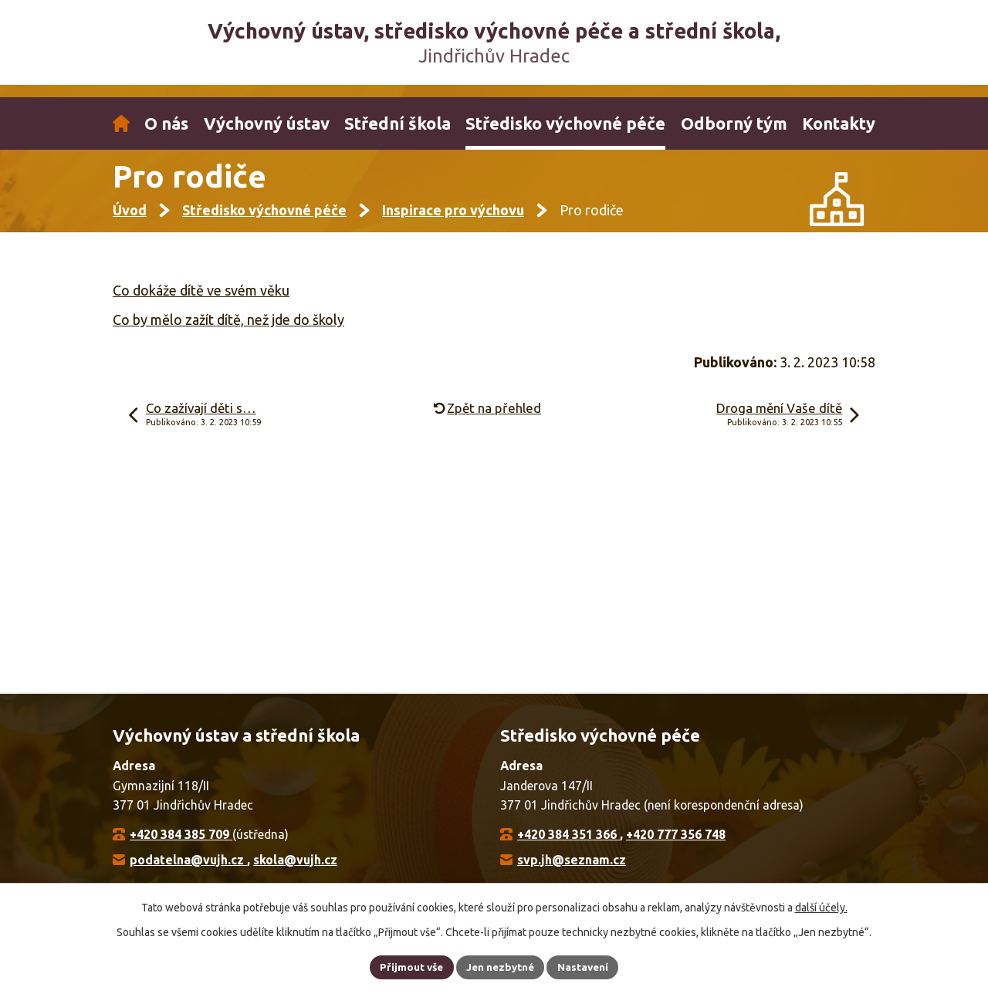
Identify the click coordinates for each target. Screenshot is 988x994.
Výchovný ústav (267, 123)
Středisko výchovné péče (565, 123)
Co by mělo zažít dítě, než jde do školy (228, 332)
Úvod (121, 123)
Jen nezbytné (500, 966)
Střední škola (397, 123)
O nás (166, 123)
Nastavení (586, 966)
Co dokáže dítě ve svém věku (201, 303)
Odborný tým (734, 123)
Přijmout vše (409, 966)
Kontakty (838, 123)
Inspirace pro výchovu (453, 222)
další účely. (821, 906)
